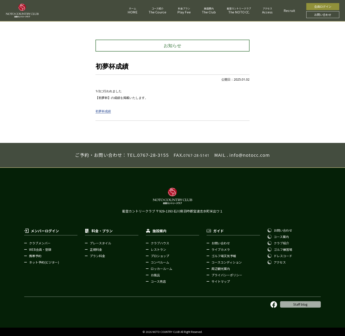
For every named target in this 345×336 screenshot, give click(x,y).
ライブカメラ (220, 249)
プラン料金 (97, 256)
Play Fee (184, 12)
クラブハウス (160, 243)
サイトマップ (220, 281)
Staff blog (300, 304)
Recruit (289, 10)
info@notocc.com (249, 155)
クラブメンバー (40, 243)
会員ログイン (322, 6)
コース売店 (158, 281)
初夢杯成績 (103, 111)
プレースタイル (100, 243)
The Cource (157, 12)
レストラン (158, 249)
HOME (133, 12)
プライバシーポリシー (226, 275)
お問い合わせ (322, 15)
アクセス (280, 262)
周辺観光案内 (220, 268)
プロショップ (160, 256)
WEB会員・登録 (40, 249)
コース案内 (281, 236)
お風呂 (155, 275)
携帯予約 (35, 256)
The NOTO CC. (239, 12)
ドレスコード (283, 256)
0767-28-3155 (153, 155)
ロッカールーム (161, 268)
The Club (209, 12)
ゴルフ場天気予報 (223, 256)
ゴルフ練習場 (283, 249)
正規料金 (96, 249)
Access (267, 12)
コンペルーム (160, 262)
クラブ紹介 (281, 243)
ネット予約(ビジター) (44, 262)
